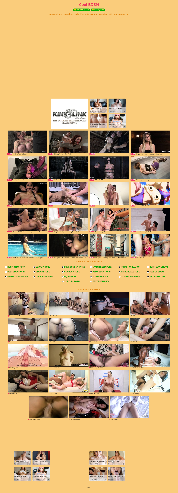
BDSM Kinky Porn (81, 10)
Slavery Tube (98, 10)
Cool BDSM (89, 4)
